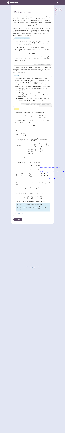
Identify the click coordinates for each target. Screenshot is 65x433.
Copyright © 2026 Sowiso (32, 432)
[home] (60, 9)
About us (26, 429)
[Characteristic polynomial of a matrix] (56, 9)
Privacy (33, 429)
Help (30, 429)
